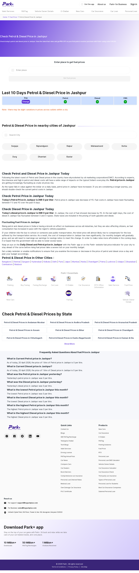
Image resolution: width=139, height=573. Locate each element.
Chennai (16, 261)
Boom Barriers (66, 472)
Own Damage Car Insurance (71, 487)
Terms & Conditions (59, 567)
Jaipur (67, 261)
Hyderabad (36, 261)
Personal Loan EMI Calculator (109, 460)
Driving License (66, 452)
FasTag (69, 300)
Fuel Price (13, 17)
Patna (102, 261)
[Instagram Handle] (7, 436)
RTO (100, 452)
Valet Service (113, 285)
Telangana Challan (67, 441)
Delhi (54, 261)
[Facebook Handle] (14, 436)
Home (5, 17)
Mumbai (75, 261)
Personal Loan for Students (108, 484)
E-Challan (69, 285)
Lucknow (111, 261)
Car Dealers (65, 468)
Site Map (84, 567)
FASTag (101, 441)
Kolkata (46, 261)
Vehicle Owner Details (128, 301)
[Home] (8, 4)
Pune (61, 261)
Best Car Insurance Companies (110, 487)
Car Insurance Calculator (107, 468)
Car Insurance (84, 285)
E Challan (102, 437)
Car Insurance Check (106, 472)
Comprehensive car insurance (71, 476)
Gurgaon (26, 261)
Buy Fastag (25, 285)
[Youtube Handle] (38, 436)
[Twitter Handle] (22, 436)
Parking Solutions (105, 445)
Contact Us (65, 429)
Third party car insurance (107, 476)
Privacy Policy (73, 567)
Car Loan (54, 285)
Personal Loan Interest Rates (71, 480)
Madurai (18, 264)
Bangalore (6, 261)
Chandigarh (93, 261)
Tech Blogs (65, 445)
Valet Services (66, 449)
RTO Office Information (99, 286)
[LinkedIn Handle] (30, 436)
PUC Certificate (66, 491)
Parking (10, 285)
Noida (83, 261)
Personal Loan (104, 456)
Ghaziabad (131, 261)
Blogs (63, 433)
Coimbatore (7, 264)
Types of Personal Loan (107, 480)
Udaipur (120, 261)
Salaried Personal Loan (107, 491)
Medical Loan (65, 484)
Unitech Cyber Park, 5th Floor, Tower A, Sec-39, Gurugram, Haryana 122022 (35, 512)
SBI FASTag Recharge (68, 437)
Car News (64, 460)
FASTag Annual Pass (68, 456)
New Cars (10, 300)
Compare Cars (66, 464)
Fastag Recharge (40, 285)
